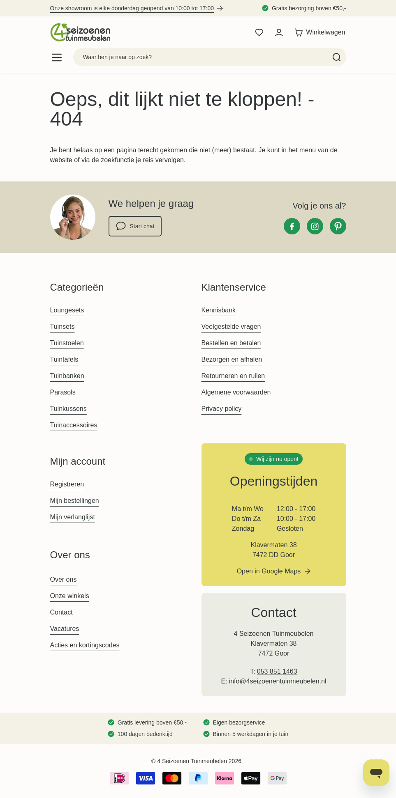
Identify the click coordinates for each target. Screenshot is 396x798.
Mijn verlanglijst (72, 517)
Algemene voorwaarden (236, 392)
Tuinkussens (68, 408)
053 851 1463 (277, 671)
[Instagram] (315, 226)
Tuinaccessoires (73, 425)
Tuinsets (62, 326)
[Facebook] (292, 226)
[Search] (336, 57)
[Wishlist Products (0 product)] (259, 32)
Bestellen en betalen (231, 342)
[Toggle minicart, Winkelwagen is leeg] (320, 32)
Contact (61, 612)
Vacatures (64, 628)
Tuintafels (64, 359)
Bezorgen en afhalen (231, 359)
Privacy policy (221, 408)
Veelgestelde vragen (231, 326)
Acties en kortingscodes (85, 645)
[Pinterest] (338, 226)
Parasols (63, 392)
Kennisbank (218, 310)
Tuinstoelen (67, 342)
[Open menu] (56, 57)
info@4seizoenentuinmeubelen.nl (278, 681)
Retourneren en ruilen (233, 375)
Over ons (63, 579)
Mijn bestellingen (74, 500)
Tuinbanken (67, 375)
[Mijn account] (279, 32)
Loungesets (67, 310)
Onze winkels (69, 595)
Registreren (67, 484)
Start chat (135, 226)
